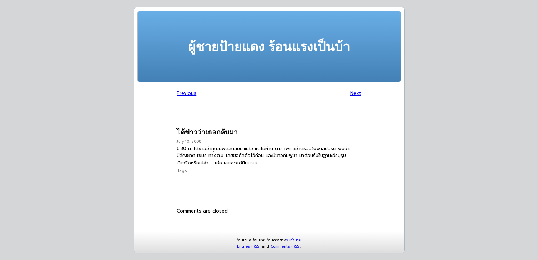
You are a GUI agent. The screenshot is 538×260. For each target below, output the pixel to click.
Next (355, 93)
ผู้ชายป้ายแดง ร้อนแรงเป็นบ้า (269, 46)
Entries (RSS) (248, 246)
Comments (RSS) (285, 246)
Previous (186, 93)
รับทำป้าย (293, 240)
